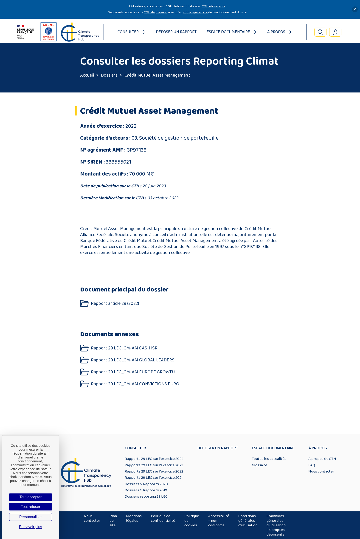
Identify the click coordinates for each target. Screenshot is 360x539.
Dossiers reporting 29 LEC (146, 496)
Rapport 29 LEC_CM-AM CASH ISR (124, 348)
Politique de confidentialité (163, 518)
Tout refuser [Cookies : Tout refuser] (30, 507)
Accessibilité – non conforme (218, 520)
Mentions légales (134, 518)
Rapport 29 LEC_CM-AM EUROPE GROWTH (133, 372)
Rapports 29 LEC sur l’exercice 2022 (154, 471)
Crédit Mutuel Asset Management (157, 75)
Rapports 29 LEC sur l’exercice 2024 (154, 459)
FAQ (311, 465)
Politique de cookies (191, 520)
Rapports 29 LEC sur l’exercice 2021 (154, 478)
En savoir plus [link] (30, 527)
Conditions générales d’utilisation (247, 520)
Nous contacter (321, 471)
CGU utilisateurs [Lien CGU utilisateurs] (213, 6)
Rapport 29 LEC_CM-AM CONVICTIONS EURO (135, 384)
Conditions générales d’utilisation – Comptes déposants (276, 525)
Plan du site (113, 520)
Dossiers (109, 75)
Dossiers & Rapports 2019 (146, 490)
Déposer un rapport (176, 32)
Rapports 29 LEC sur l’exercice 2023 (154, 465)
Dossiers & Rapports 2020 (146, 484)
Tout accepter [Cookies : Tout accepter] (31, 497)
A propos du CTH (322, 459)
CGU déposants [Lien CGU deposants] (155, 12)
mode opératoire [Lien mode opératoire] (195, 12)
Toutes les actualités (269, 459)
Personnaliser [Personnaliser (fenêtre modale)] (30, 517)
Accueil (87, 75)
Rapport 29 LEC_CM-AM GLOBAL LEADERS (132, 360)
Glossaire (259, 465)
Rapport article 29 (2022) (115, 303)
